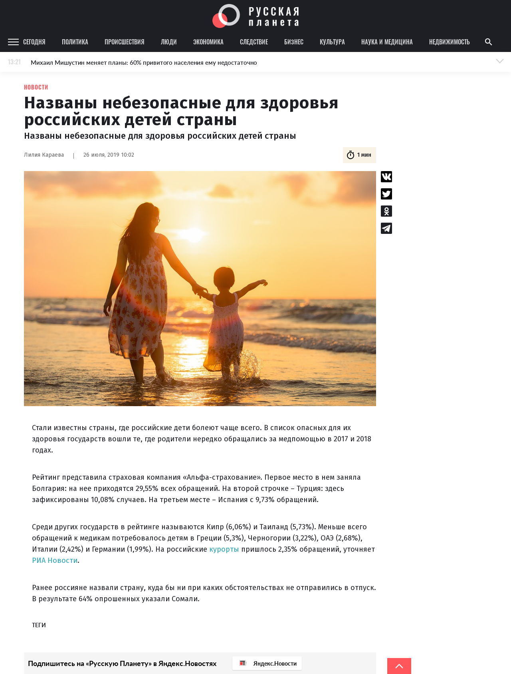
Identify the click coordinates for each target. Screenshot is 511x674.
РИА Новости (54, 560)
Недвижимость (449, 41)
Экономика (208, 41)
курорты (224, 549)
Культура (332, 41)
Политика (75, 41)
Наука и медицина (387, 41)
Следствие (254, 41)
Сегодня (34, 41)
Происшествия (125, 41)
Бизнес (293, 41)
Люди (169, 41)
